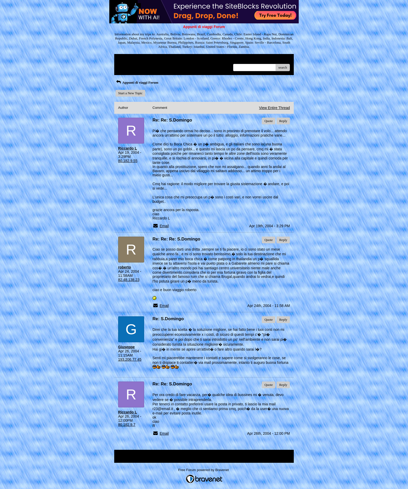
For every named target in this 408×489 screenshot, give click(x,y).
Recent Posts (127, 66)
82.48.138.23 (128, 280)
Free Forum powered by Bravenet (204, 470)
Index (151, 60)
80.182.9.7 (126, 425)
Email (164, 226)
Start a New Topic (130, 93)
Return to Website (130, 60)
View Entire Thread (274, 108)
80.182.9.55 (127, 161)
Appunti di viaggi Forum (137, 82)
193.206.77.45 (130, 359)
